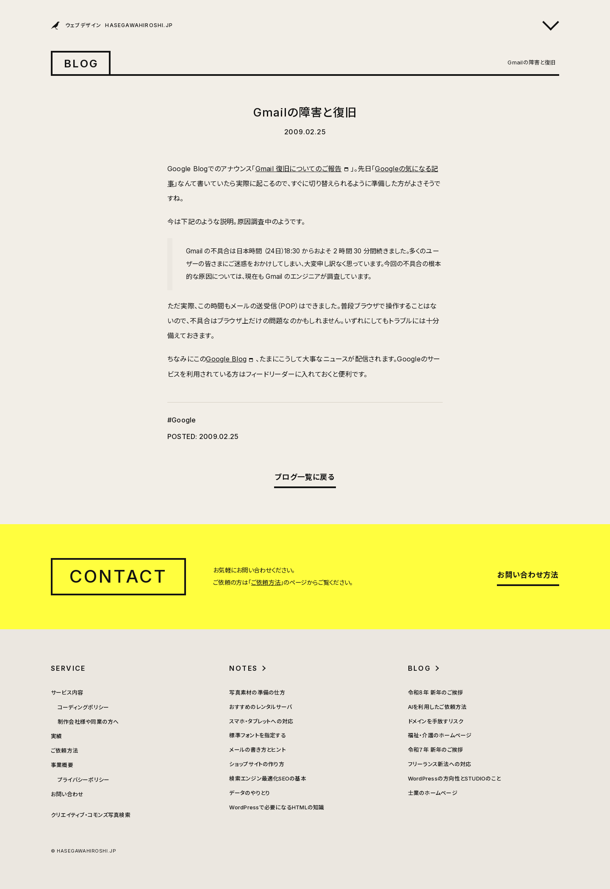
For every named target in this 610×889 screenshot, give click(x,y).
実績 (56, 736)
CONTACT (118, 576)
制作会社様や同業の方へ (88, 722)
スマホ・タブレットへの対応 (261, 721)
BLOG (81, 63)
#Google (181, 420)
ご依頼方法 (265, 582)
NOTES (243, 668)
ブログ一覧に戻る (305, 476)
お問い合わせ (67, 794)
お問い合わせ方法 (527, 574)
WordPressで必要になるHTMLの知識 (276, 807)
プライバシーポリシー (83, 780)
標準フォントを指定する (257, 735)
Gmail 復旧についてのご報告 (298, 168)
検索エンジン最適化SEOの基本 (267, 778)
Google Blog (226, 359)
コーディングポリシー (83, 707)
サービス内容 (67, 692)
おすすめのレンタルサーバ (260, 707)
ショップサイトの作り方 (256, 764)
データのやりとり (249, 793)
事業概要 (62, 765)
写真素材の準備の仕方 (257, 692)
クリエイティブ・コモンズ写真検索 (90, 815)
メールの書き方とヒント (257, 750)
